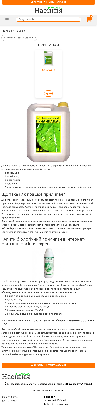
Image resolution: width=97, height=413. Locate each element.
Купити (49, 93)
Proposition (59, 390)
